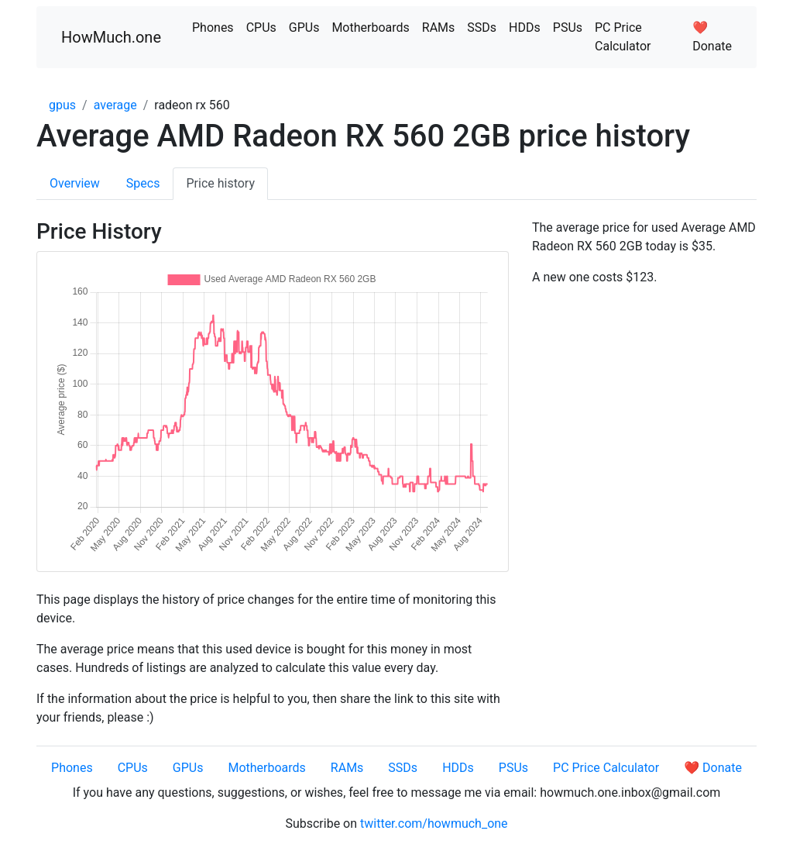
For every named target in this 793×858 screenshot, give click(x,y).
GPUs (304, 27)
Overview (75, 183)
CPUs (261, 27)
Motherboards (370, 27)
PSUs (567, 27)
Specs (143, 183)
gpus (62, 105)
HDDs (525, 27)
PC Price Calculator (623, 36)
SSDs (481, 27)
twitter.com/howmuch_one (434, 823)
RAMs (438, 27)
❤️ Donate (712, 36)
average (115, 105)
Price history (220, 183)
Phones (213, 27)
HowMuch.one (111, 37)
